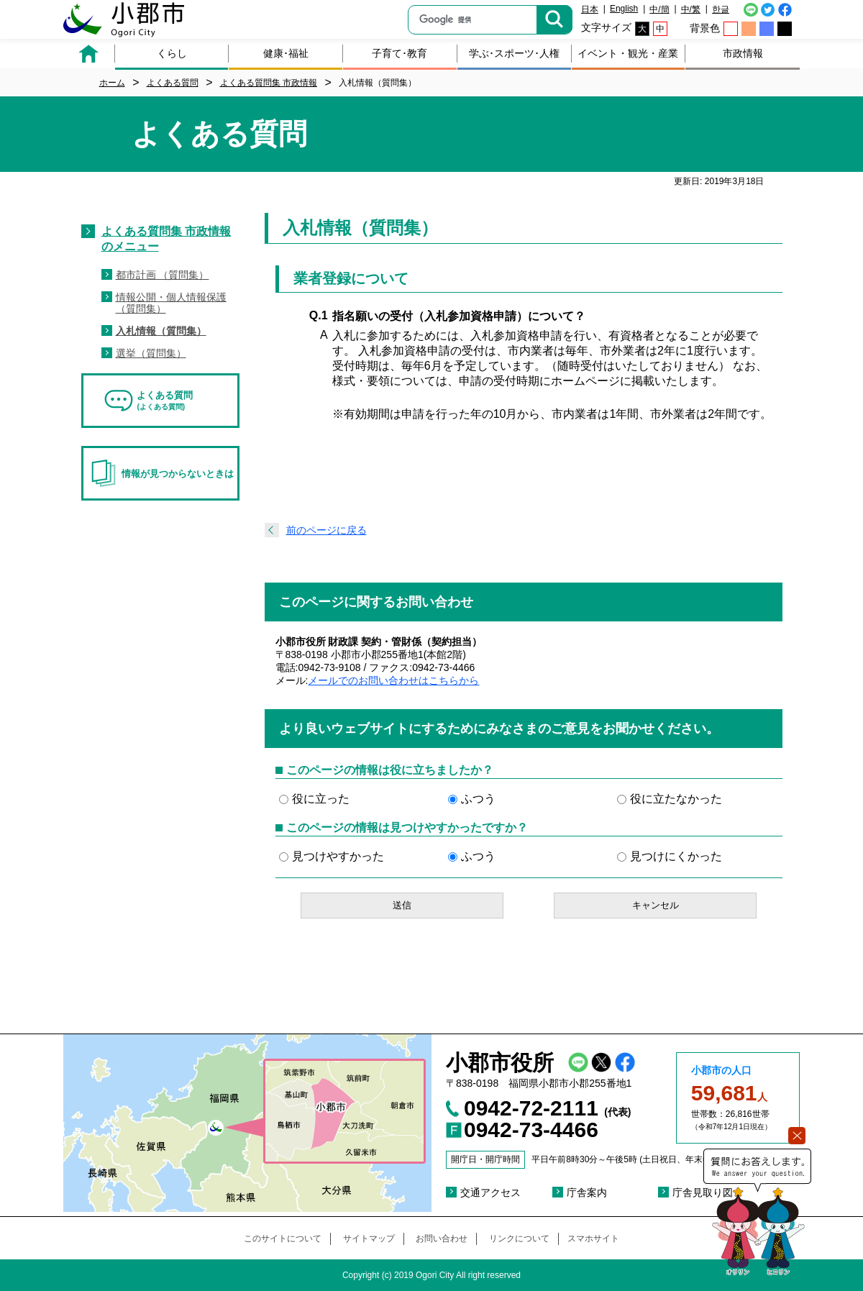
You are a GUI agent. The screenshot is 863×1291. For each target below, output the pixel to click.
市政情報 (743, 53)
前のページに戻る (326, 530)
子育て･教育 (399, 53)
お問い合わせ (441, 1238)
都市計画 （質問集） (162, 274)
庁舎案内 (587, 1192)
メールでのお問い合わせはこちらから (393, 680)
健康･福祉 (286, 53)
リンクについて (519, 1238)
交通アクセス (490, 1192)
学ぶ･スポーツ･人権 (514, 53)
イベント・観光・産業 (627, 53)
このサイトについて (282, 1238)
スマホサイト (593, 1238)
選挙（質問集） (151, 353)
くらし (172, 53)
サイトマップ (369, 1238)
